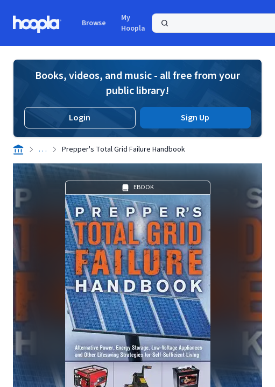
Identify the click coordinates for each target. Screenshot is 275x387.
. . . (43, 149)
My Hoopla (133, 23)
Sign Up (195, 118)
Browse (94, 23)
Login (79, 118)
